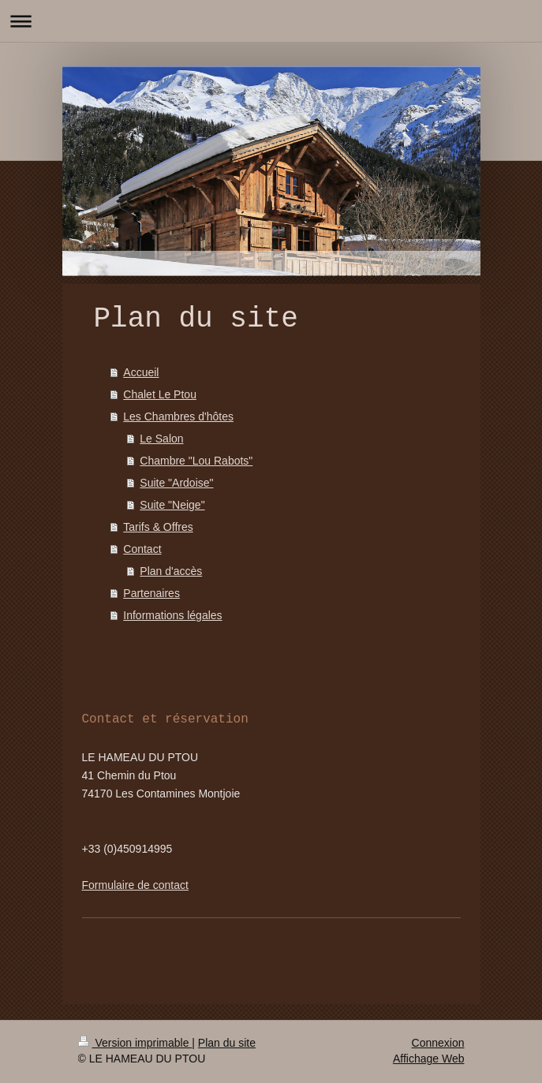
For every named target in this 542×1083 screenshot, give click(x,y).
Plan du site (227, 1042)
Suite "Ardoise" (176, 482)
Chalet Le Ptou (159, 394)
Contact (142, 549)
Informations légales (172, 615)
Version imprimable (135, 1042)
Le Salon (161, 438)
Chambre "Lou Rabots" (196, 460)
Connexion (438, 1042)
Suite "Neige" (172, 505)
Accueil (141, 372)
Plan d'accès (171, 571)
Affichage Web (429, 1058)
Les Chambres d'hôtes (178, 416)
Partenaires (151, 593)
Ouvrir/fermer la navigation (271, 21)
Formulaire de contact (135, 885)
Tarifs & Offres (158, 527)
